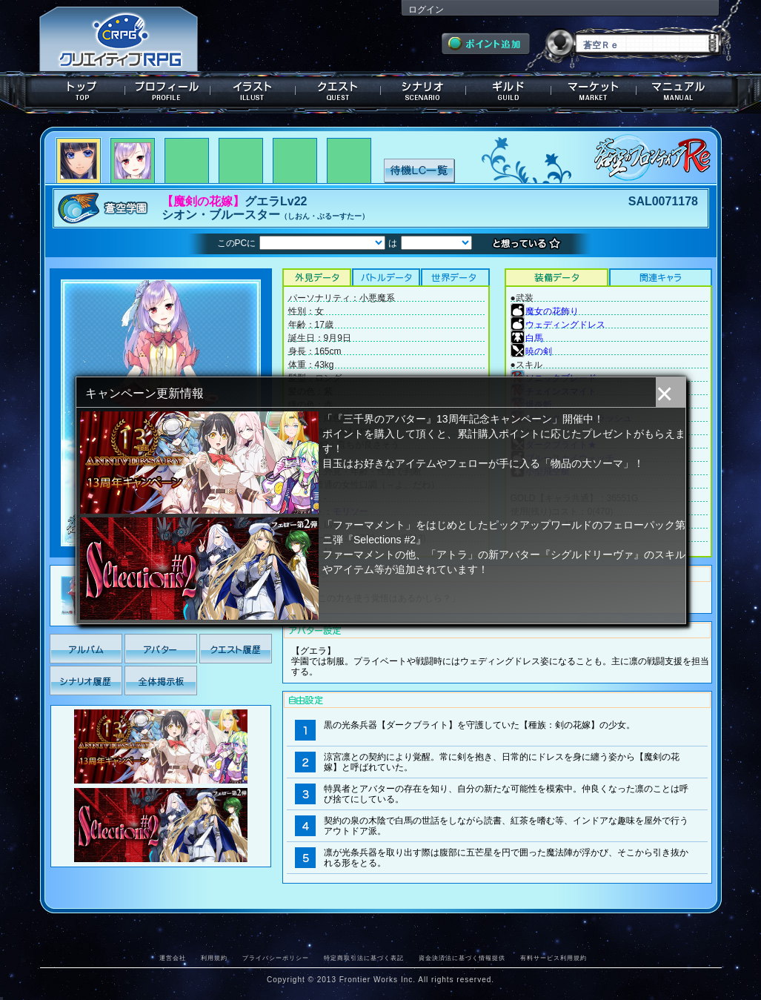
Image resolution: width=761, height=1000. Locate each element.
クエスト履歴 (235, 648)
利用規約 (214, 957)
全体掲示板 (160, 680)
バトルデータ (385, 277)
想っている (530, 244)
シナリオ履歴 (86, 680)
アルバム (86, 648)
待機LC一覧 (419, 169)
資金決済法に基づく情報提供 (462, 957)
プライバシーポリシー (275, 957)
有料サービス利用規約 (553, 957)
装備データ (556, 277)
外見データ (316, 277)
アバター (160, 648)
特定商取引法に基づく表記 (364, 957)
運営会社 (172, 957)
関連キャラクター (660, 277)
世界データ (455, 277)
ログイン (426, 9)
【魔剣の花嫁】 (203, 201)
